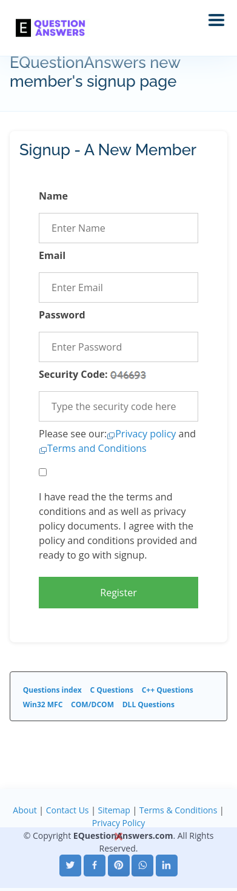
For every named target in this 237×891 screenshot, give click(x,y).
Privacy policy (145, 433)
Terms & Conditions (178, 810)
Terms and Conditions (97, 448)
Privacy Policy (118, 823)
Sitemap (114, 810)
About (24, 810)
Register (118, 592)
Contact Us (67, 810)
